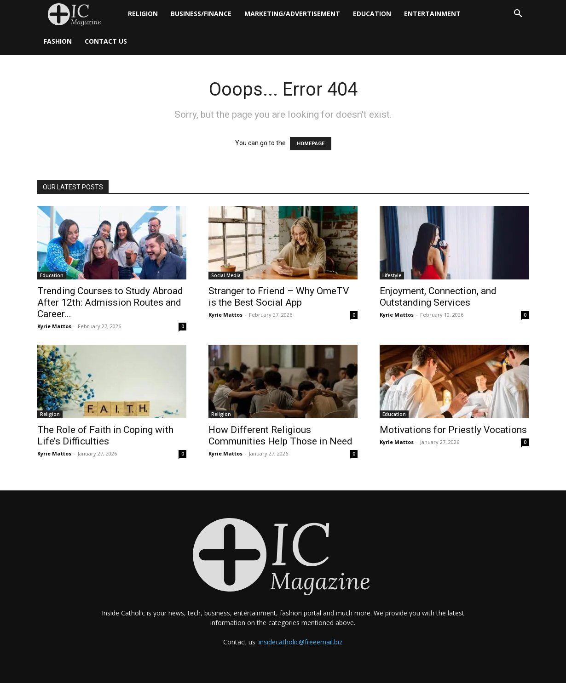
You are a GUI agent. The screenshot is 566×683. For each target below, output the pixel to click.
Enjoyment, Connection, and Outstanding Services (438, 296)
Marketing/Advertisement (292, 13)
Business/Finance (201, 13)
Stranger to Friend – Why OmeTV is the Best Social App (278, 296)
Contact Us (106, 41)
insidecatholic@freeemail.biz (300, 641)
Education (372, 13)
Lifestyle (391, 275)
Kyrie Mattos (54, 326)
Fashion (58, 41)
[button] (518, 14)
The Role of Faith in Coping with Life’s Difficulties (105, 435)
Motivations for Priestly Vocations (453, 429)
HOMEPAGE (310, 144)
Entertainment (432, 13)
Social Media (226, 275)
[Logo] (79, 14)
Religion (143, 13)
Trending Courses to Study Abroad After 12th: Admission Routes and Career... (110, 302)
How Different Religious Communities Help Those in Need (280, 435)
